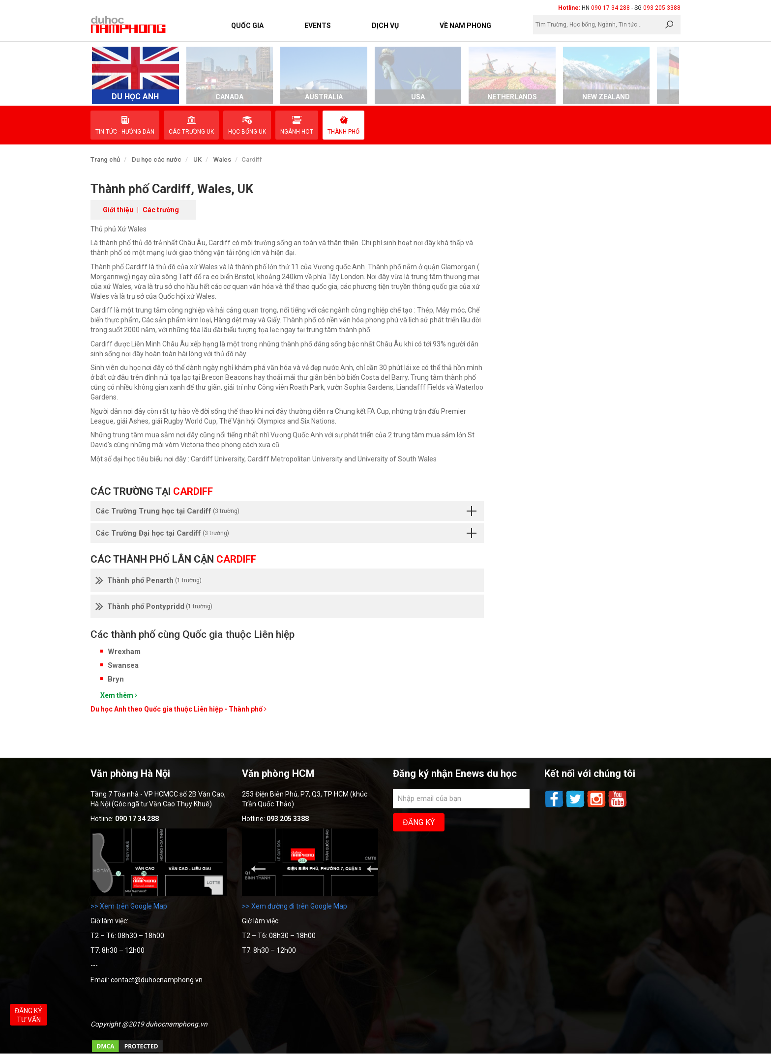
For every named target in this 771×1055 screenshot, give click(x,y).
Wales (222, 159)
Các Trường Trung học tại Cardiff (285, 511)
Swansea (123, 665)
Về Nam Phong (465, 25)
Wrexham (124, 651)
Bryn (116, 679)
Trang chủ (105, 159)
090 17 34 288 (610, 7)
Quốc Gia (247, 25)
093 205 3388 (662, 7)
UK (197, 159)
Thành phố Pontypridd (153, 606)
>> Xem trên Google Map (128, 906)
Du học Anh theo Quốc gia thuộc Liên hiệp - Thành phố (178, 709)
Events (317, 25)
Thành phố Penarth (148, 580)
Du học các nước (156, 159)
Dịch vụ (385, 25)
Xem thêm (118, 695)
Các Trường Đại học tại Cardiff (285, 533)
